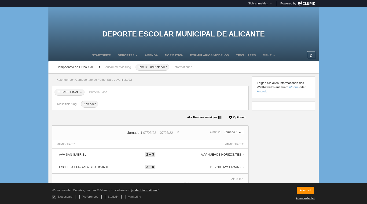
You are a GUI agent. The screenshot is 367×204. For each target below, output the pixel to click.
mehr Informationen (145, 190)
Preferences (87, 197)
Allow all (305, 190)
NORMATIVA (174, 55)
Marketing (131, 197)
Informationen (183, 67)
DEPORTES (128, 55)
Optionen (237, 117)
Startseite (101, 55)
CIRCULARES (246, 55)
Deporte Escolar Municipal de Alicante (183, 34)
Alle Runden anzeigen (204, 117)
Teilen (237, 179)
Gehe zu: (226, 132)
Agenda (151, 55)
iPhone (293, 87)
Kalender (90, 104)
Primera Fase (98, 92)
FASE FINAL (69, 92)
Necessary (62, 197)
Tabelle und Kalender (152, 67)
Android (262, 91)
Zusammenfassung (118, 67)
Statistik (109, 197)
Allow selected (305, 198)
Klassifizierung (67, 104)
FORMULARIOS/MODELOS (209, 55)
